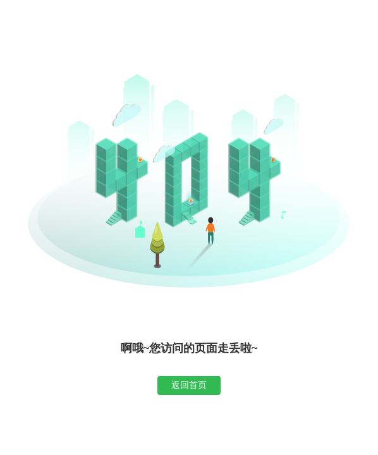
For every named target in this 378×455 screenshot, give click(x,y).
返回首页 (189, 385)
